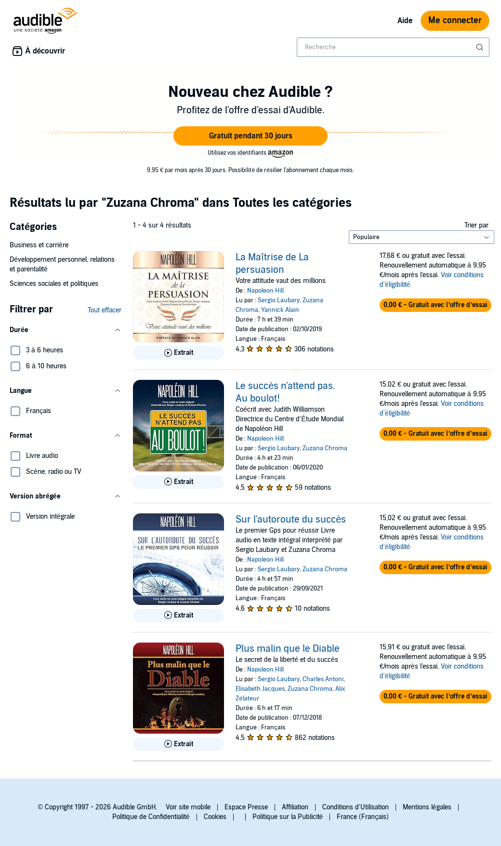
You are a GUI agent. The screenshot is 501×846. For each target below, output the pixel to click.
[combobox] (393, 47)
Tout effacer (104, 310)
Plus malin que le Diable (288, 649)
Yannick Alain (280, 310)
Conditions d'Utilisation (355, 807)
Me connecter (455, 20)
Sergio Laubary (279, 300)
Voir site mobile (188, 807)
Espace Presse (246, 807)
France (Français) (363, 817)
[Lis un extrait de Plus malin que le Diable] (178, 744)
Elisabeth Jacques (260, 689)
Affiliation (295, 807)
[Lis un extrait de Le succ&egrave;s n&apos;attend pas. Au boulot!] (178, 482)
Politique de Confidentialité (151, 817)
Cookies (215, 817)
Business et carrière (39, 245)
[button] (250, 136)
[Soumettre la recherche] (480, 47)
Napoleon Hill (265, 291)
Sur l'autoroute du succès (291, 519)
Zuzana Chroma (325, 448)
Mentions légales (427, 807)
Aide (405, 21)
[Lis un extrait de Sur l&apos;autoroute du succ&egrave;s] (178, 615)
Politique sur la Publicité (287, 817)
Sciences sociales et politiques (54, 284)
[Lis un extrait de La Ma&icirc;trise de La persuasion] (178, 353)
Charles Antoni (323, 679)
